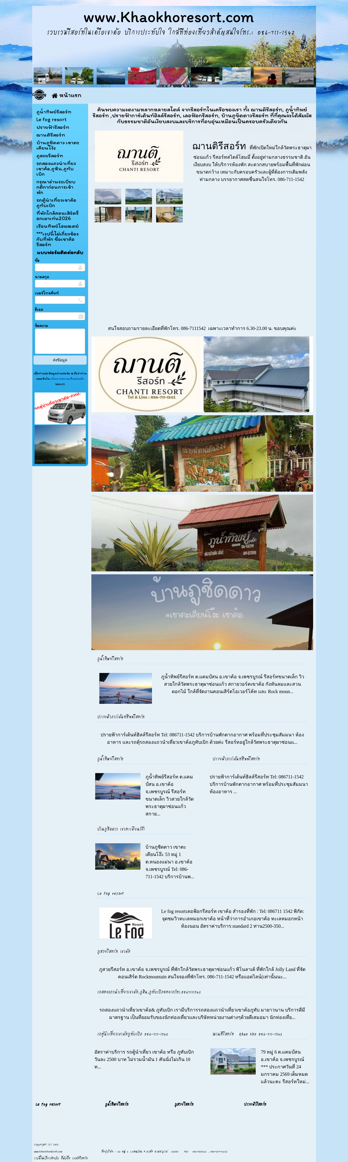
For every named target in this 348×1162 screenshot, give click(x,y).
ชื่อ (37, 260)
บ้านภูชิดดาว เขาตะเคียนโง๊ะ (121, 829)
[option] (202, 374)
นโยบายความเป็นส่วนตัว (67, 378)
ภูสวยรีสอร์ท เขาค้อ (113, 951)
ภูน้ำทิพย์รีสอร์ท (110, 658)
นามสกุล (42, 276)
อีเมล (39, 309)
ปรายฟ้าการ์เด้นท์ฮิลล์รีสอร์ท (121, 716)
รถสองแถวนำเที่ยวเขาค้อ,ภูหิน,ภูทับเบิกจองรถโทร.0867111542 (149, 992)
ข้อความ (41, 325)
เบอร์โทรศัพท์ (47, 293)
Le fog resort (110, 893)
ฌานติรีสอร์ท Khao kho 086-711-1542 (247, 1034)
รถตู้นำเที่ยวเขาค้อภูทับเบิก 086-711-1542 (132, 1034)
